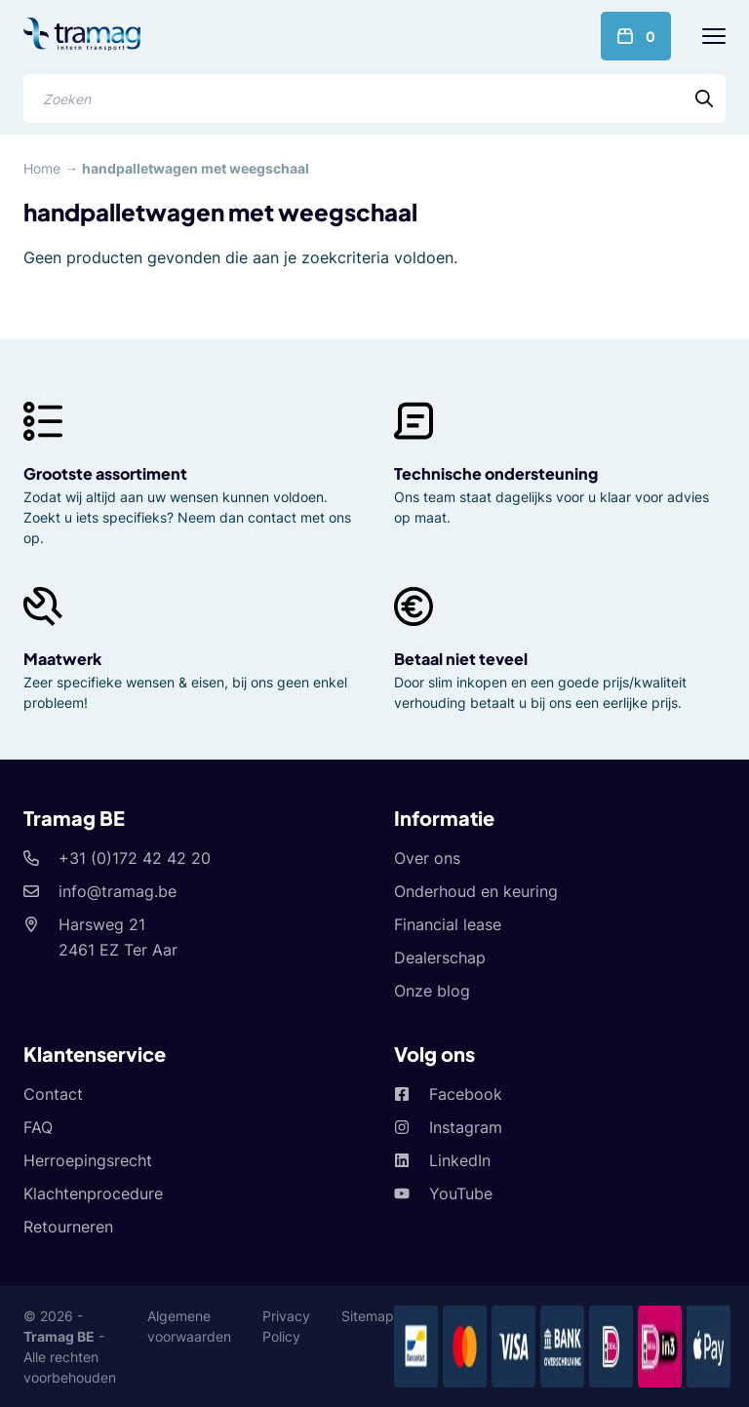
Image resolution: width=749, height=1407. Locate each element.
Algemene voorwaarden (189, 1326)
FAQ (38, 1127)
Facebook (465, 1094)
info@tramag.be (118, 891)
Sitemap (367, 1316)
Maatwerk (62, 658)
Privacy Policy (286, 1326)
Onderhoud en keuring (476, 891)
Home (41, 168)
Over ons (427, 858)
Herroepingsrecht (87, 1160)
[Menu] (714, 36)
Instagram (465, 1127)
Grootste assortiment (105, 473)
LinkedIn (460, 1160)
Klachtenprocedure (93, 1193)
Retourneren (68, 1226)
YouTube (461, 1193)
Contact (53, 1094)
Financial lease (447, 924)
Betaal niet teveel (461, 658)
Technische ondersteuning (496, 473)
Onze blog (432, 990)
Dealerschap (440, 957)
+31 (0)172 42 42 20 (135, 858)
